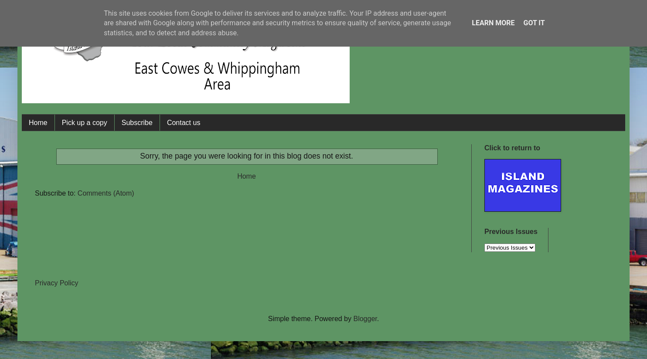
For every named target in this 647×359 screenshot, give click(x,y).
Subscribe (137, 122)
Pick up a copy (84, 122)
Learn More (493, 23)
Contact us (183, 122)
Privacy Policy (56, 283)
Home (38, 122)
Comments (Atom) (106, 193)
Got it (534, 23)
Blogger (365, 318)
